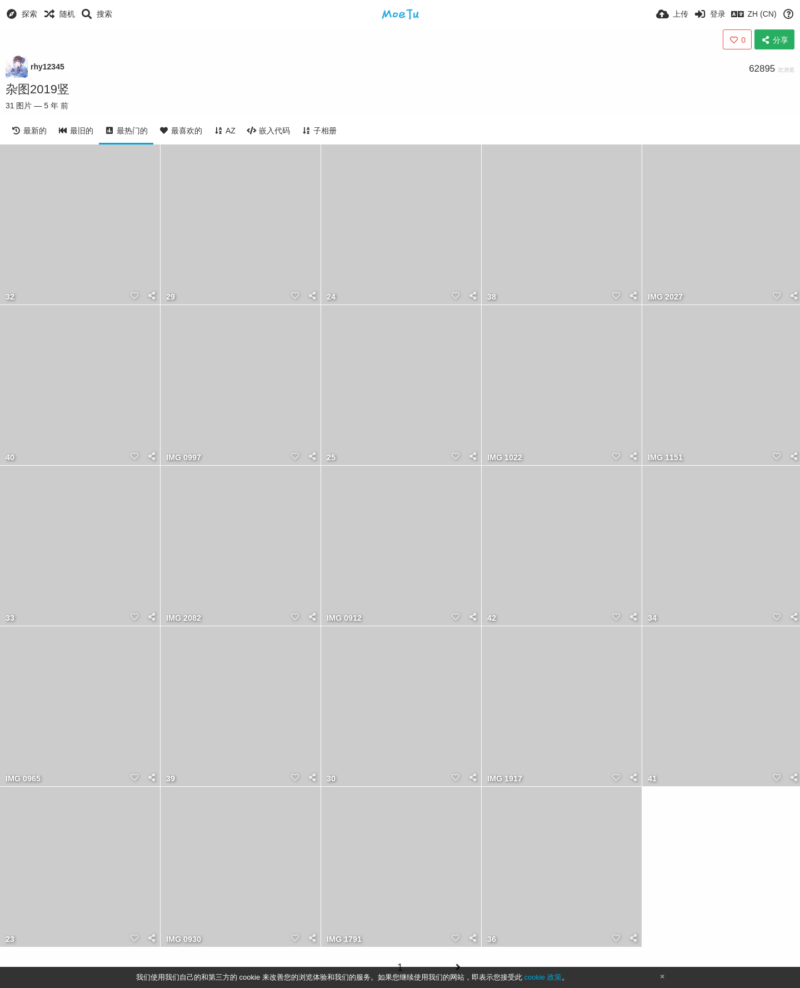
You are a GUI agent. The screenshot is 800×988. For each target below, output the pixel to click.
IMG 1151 (665, 457)
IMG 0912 (344, 618)
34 (652, 618)
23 (10, 939)
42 (491, 618)
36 (491, 939)
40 (10, 457)
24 (331, 297)
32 (10, 297)
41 (652, 779)
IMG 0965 (23, 779)
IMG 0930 (183, 939)
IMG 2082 (183, 618)
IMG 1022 (504, 457)
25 (331, 457)
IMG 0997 (183, 457)
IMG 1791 (344, 939)
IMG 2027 (665, 297)
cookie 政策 (542, 977)
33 (10, 618)
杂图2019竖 (37, 89)
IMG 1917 (504, 779)
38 (491, 297)
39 (170, 779)
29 (170, 297)
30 (331, 779)
